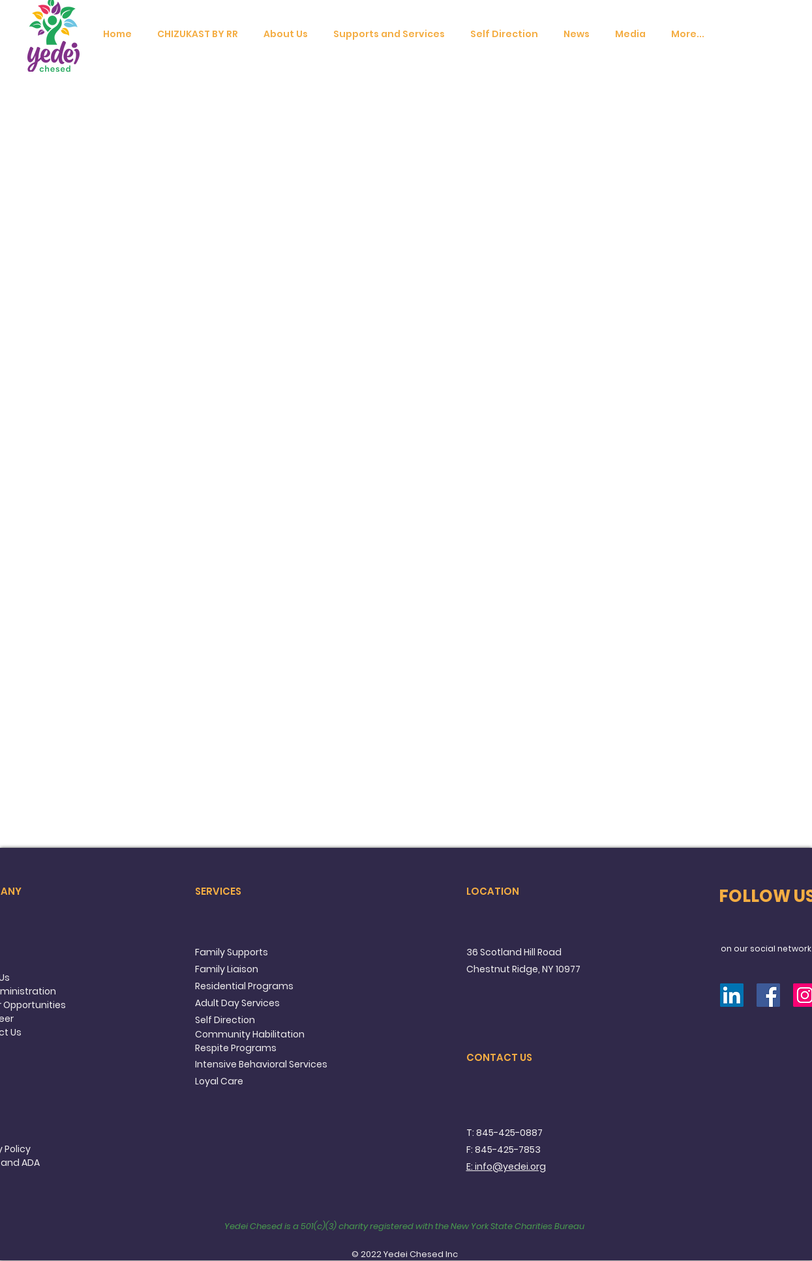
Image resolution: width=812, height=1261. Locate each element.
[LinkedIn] (732, 995)
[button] (286, 34)
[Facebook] (768, 995)
